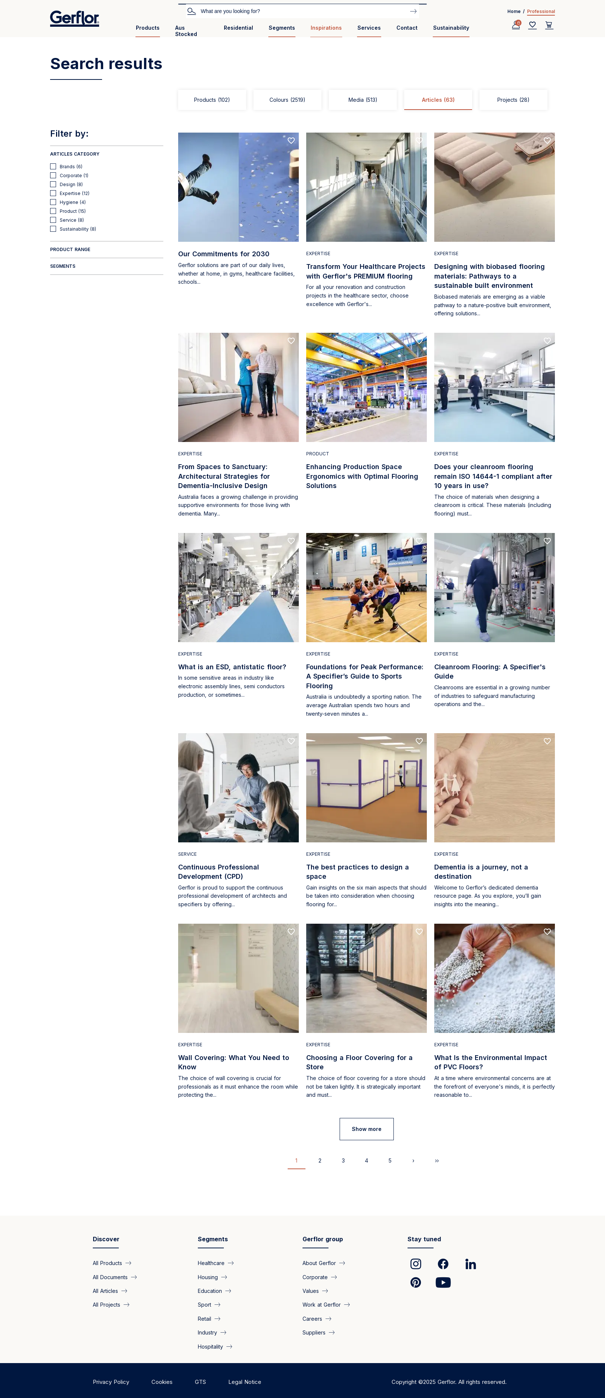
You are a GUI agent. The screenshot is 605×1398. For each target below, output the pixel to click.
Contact (407, 28)
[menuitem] (147, 30)
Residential (238, 28)
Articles (438, 100)
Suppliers (314, 1332)
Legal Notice (244, 1381)
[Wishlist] (532, 25)
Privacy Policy (111, 1381)
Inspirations (326, 28)
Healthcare (211, 1263)
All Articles (105, 1290)
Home (514, 11)
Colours (287, 100)
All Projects (106, 1304)
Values (310, 1290)
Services (369, 28)
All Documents (110, 1277)
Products (148, 28)
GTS (200, 1381)
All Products (107, 1263)
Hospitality (210, 1346)
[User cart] (549, 25)
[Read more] (238, 229)
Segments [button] (62, 266)
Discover (106, 1239)
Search (191, 10)
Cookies (162, 1381)
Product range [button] (70, 249)
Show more (367, 1129)
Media (363, 100)
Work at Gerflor (321, 1304)
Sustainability (451, 28)
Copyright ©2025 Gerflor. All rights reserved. (449, 1381)
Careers (312, 1318)
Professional (541, 11)
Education (210, 1290)
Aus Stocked (186, 31)
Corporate (315, 1277)
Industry (207, 1332)
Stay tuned (424, 1239)
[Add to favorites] (291, 140)
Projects (513, 100)
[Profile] (515, 25)
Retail (204, 1318)
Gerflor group (322, 1239)
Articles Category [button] (74, 154)
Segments (282, 28)
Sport (204, 1304)
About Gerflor (319, 1263)
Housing (208, 1277)
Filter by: (69, 134)
